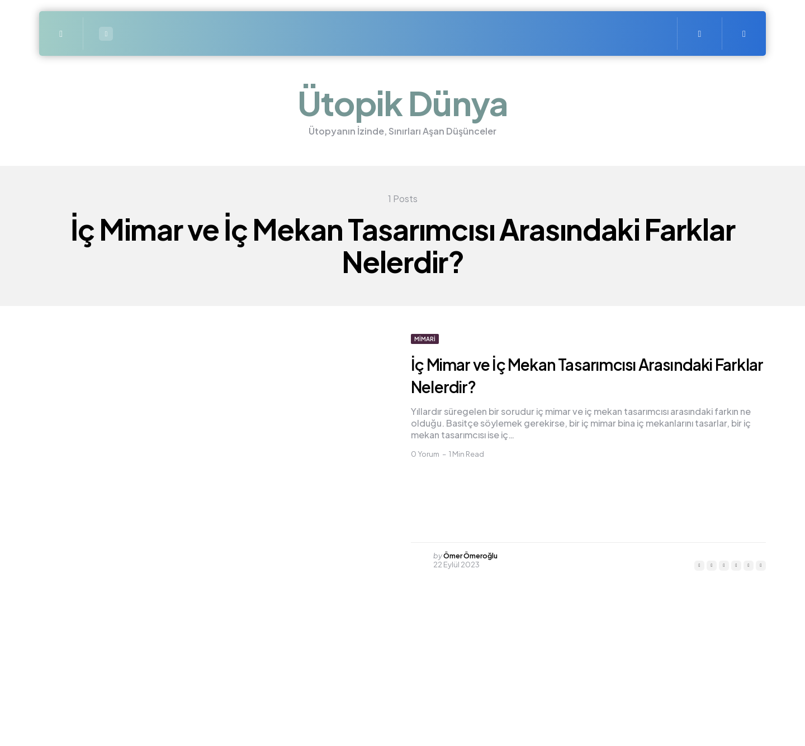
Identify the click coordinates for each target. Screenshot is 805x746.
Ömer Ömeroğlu (473, 555)
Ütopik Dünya (402, 102)
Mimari (424, 339)
